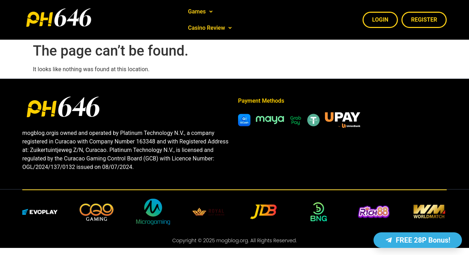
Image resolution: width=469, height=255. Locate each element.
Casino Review (245, 14)
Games (200, 14)
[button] (200, 15)
